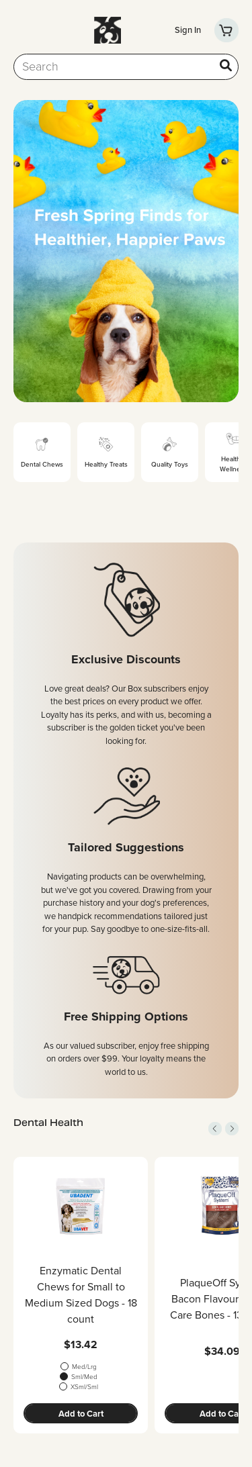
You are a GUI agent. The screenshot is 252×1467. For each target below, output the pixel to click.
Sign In (188, 29)
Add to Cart (80, 1413)
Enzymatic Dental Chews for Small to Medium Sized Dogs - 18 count (81, 1295)
